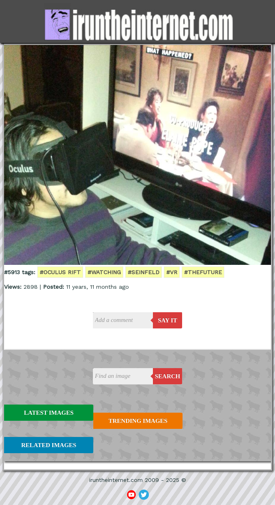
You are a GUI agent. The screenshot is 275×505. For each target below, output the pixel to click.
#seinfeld (143, 272)
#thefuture (203, 272)
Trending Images (137, 421)
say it (167, 320)
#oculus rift (60, 272)
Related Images (48, 445)
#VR (171, 272)
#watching (104, 272)
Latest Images (48, 412)
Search (167, 376)
